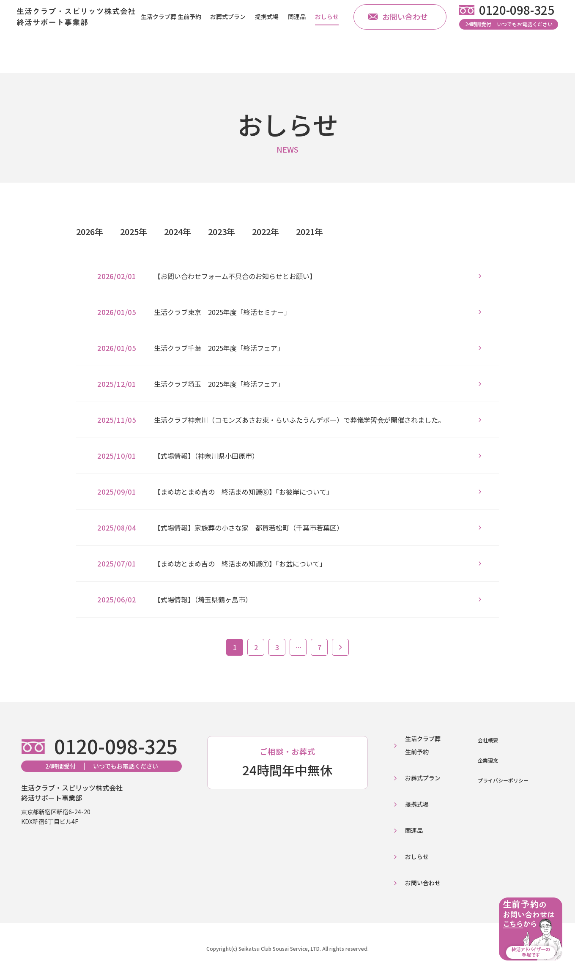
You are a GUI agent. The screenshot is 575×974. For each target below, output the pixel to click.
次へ (340, 647)
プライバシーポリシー (503, 780)
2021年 (309, 232)
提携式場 (267, 29)
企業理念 (488, 760)
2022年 (265, 232)
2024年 (177, 232)
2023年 (221, 232)
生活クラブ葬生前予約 (423, 745)
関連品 (297, 29)
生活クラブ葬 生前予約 (171, 29)
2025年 (133, 232)
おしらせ (327, 29)
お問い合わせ (398, 29)
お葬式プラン (228, 29)
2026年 (89, 232)
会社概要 (488, 740)
